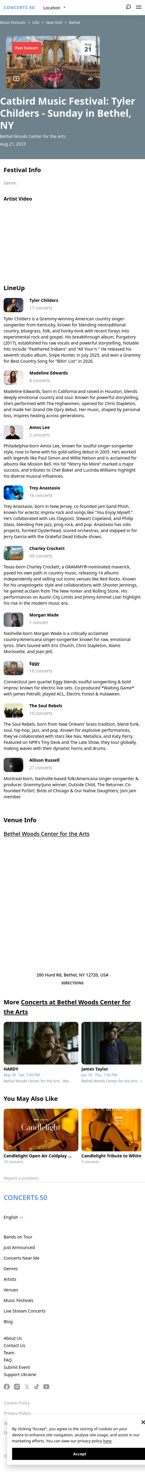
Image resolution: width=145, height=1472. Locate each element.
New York (54, 22)
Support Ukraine (20, 1374)
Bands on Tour (18, 1237)
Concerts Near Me (21, 1258)
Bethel (74, 22)
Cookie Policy (17, 1403)
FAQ (8, 1360)
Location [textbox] (51, 8)
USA (35, 22)
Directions (72, 983)
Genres (11, 1268)
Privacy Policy (17, 1413)
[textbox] (15, 1217)
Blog (8, 1321)
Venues (11, 1290)
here (107, 1441)
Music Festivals (12, 22)
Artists (10, 1279)
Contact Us (14, 1345)
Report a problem (21, 1178)
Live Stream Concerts (24, 1311)
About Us (13, 1338)
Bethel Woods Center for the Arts (47, 833)
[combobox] (54, 8)
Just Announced (19, 1247)
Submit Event (17, 1367)
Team (9, 1353)
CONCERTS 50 (19, 7)
